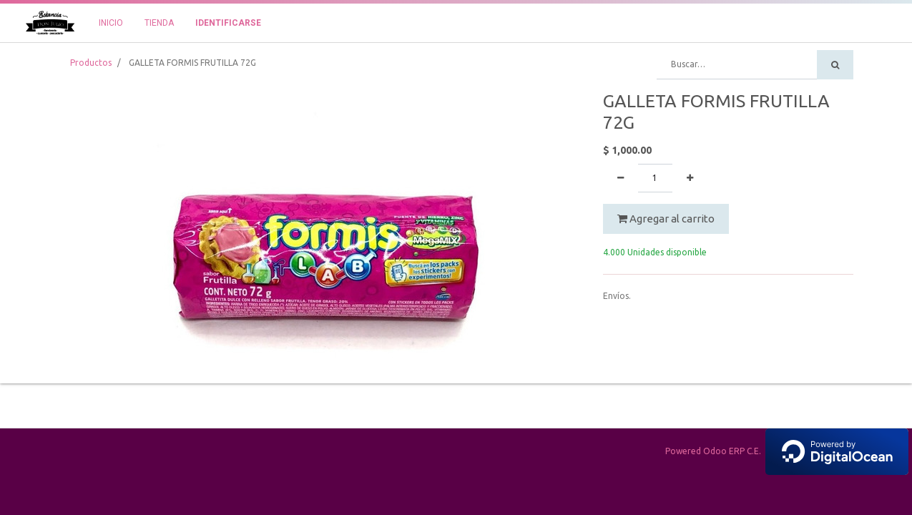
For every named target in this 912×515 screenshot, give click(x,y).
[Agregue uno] (689, 178)
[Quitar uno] (620, 178)
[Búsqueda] (835, 64)
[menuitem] (111, 23)
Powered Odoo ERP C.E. (786, 451)
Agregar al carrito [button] (666, 218)
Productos (91, 62)
